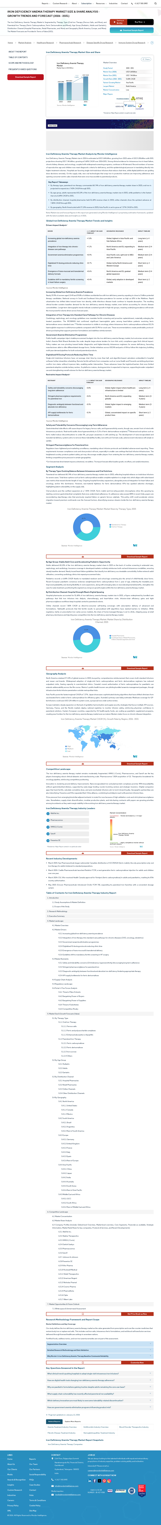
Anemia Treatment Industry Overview (62, 1431)
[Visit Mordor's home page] (21, 3)
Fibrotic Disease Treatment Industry (61, 1437)
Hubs (31, 1499)
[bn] (132, 22)
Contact (124, 3)
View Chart (52, 125)
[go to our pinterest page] (104, 1485)
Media (10, 1479)
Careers (10, 1504)
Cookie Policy (34, 1510)
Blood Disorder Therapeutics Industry (134, 1431)
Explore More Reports (73, 1426)
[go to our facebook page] (95, 1485)
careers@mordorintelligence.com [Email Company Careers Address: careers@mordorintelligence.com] (101, 1474)
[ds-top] (132, 30)
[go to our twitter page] (99, 1485)
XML (9, 1515)
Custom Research (60, 3)
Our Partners (34, 1473)
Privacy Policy (13, 1510)
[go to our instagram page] (109, 1485)
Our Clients (12, 1473)
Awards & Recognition (16, 1484)
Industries (113, 3)
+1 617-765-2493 (139, 3)
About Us (11, 1468)
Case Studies (34, 1489)
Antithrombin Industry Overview (96, 1431)
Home (9, 1463)
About (75, 3)
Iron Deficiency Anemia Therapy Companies (65, 1448)
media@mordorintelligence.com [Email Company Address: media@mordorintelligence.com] (68, 1499)
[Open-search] (155, 3)
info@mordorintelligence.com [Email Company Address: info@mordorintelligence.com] (66, 1490)
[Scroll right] (152, 42)
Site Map (32, 1515)
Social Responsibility (37, 1479)
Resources (101, 3)
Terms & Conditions (37, 1504)
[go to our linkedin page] (90, 1485)
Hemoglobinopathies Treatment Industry (99, 1437)
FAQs (31, 1484)
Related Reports (54, 1426)
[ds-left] (25, 77)
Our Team (33, 1468)
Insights (10, 1489)
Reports (45, 3)
